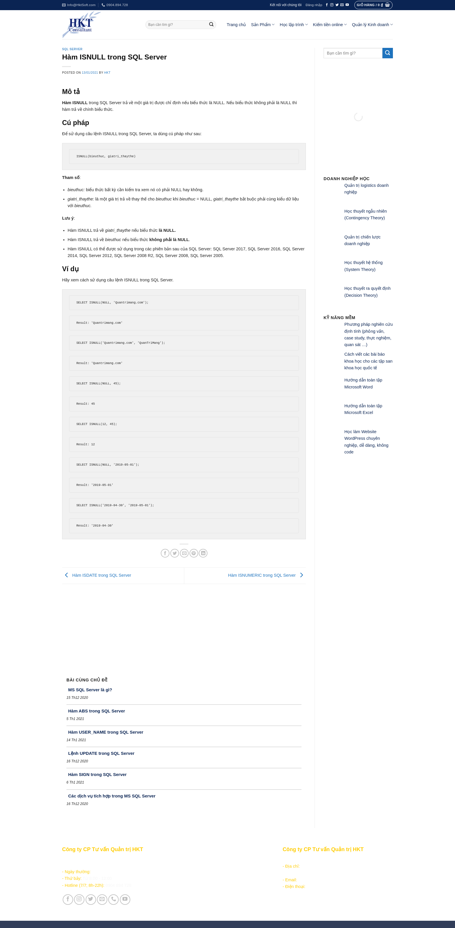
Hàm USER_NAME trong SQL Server (105, 732)
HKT (107, 72)
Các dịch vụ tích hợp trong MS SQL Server (112, 795)
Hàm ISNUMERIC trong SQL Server (267, 575)
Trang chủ (236, 24)
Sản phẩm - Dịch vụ (190, 859)
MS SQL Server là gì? (90, 689)
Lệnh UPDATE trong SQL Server (101, 753)
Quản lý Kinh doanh (372, 24)
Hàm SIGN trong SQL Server (97, 774)
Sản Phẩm (263, 24)
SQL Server (72, 49)
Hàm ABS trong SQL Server (96, 710)
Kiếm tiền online (330, 24)
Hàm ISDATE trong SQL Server (96, 575)
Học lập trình (294, 24)
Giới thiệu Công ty (189, 896)
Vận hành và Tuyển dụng (196, 903)
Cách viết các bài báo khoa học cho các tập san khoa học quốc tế (368, 361)
